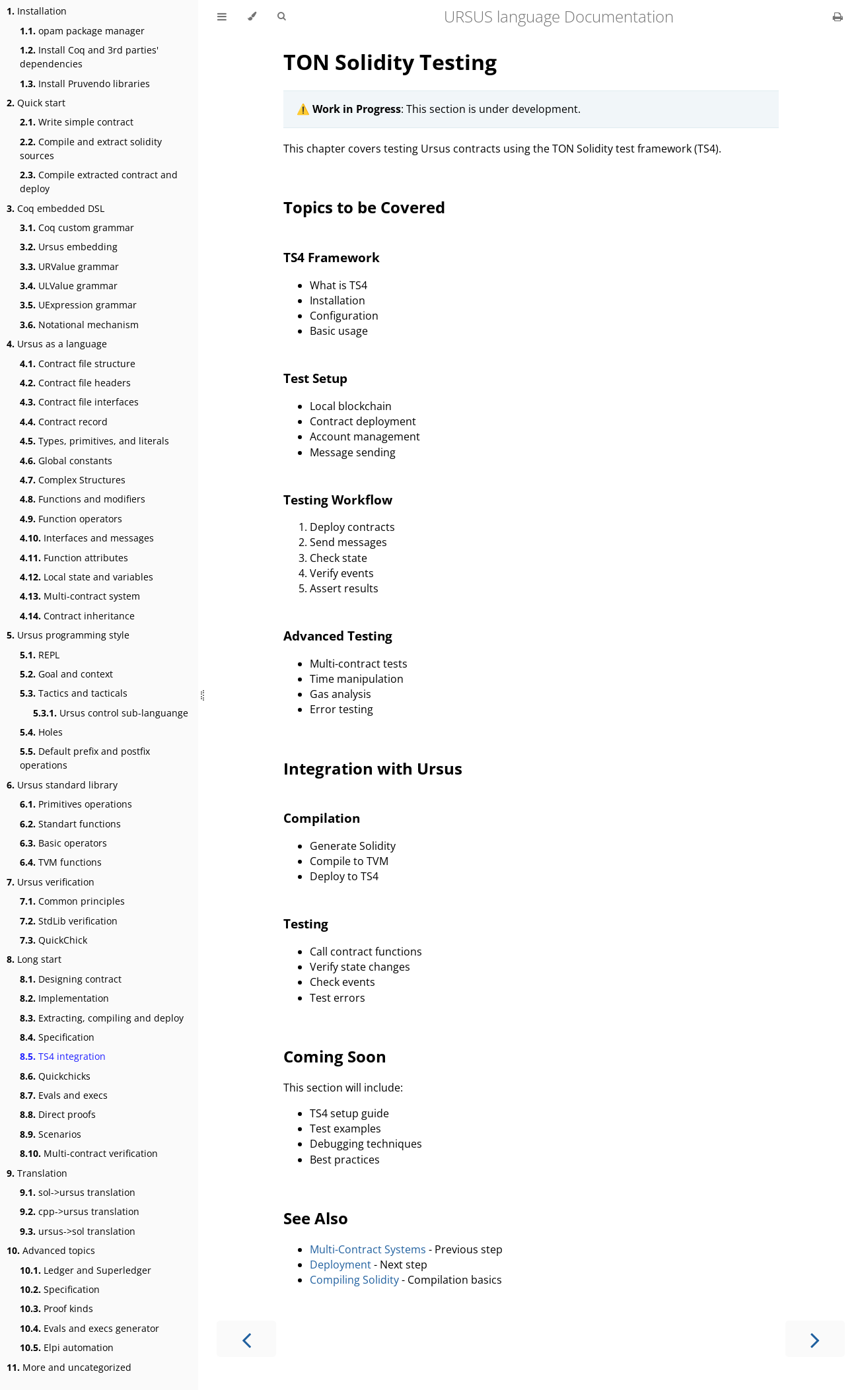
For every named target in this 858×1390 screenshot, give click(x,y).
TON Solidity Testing (390, 62)
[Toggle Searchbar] (281, 16)
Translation (37, 1173)
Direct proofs (58, 1114)
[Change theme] (252, 16)
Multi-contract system (80, 596)
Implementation (64, 998)
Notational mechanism (79, 324)
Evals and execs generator (89, 1328)
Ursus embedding (69, 246)
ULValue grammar (69, 285)
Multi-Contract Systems (368, 1249)
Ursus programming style (68, 635)
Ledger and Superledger (85, 1270)
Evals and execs (64, 1095)
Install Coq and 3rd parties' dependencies (89, 57)
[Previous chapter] (246, 1339)
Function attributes (74, 557)
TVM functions (61, 862)
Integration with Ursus (372, 768)
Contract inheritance (77, 615)
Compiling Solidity (354, 1279)
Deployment (340, 1264)
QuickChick (53, 940)
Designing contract (71, 979)
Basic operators (63, 843)
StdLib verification (69, 921)
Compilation (321, 818)
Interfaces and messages (87, 538)
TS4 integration (63, 1056)
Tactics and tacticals (73, 693)
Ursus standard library (62, 785)
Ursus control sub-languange (110, 713)
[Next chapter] (815, 1339)
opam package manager (82, 30)
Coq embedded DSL (55, 208)
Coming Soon (334, 1056)
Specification (57, 1037)
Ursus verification (50, 882)
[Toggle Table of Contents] (222, 16)
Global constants (66, 460)
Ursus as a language (57, 343)
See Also (315, 1218)
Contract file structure (77, 363)
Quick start (36, 102)
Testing (305, 923)
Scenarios (50, 1134)
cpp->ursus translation (79, 1211)
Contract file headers (75, 382)
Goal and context (66, 674)
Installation (37, 11)
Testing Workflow (337, 499)
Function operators (71, 518)
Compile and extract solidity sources (91, 148)
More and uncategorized (69, 1367)
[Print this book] (838, 16)
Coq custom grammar (77, 227)
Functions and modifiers (82, 499)
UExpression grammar (78, 304)
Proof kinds (56, 1308)
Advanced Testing (337, 635)
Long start (34, 959)
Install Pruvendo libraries (85, 83)
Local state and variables (86, 577)
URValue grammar (69, 266)
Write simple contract (76, 122)
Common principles (72, 901)
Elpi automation (67, 1347)
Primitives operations (76, 804)
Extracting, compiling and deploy (102, 1018)
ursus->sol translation (77, 1231)
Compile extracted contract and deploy (99, 181)
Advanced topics (51, 1250)
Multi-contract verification (89, 1153)
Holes (41, 732)
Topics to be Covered (364, 207)
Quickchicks (55, 1076)
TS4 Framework (331, 257)
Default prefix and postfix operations (85, 758)
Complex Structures (72, 479)
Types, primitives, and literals (94, 440)
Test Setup (315, 378)
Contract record (64, 421)
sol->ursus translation (77, 1192)
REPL (39, 654)
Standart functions (70, 823)
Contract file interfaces (79, 402)
